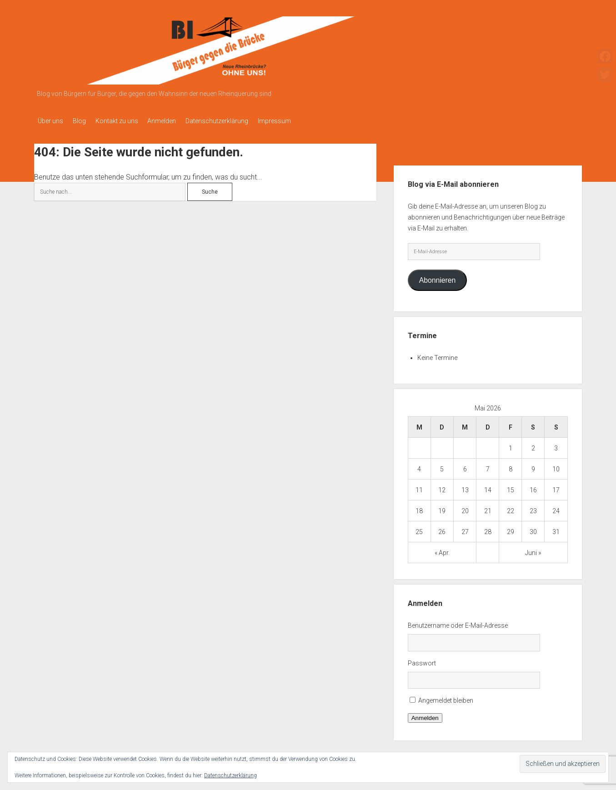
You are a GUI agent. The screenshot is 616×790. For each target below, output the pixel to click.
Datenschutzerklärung (233, 121)
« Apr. (442, 550)
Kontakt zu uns (125, 121)
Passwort (422, 660)
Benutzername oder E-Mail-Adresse (458, 622)
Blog (83, 121)
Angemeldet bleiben (445, 698)
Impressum (295, 121)
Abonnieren (437, 277)
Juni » (533, 550)
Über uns (50, 121)
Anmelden (174, 121)
